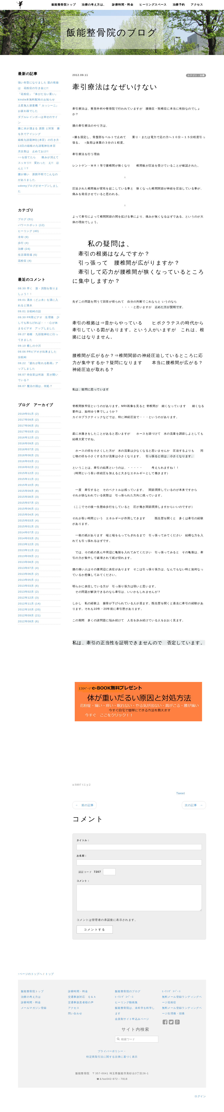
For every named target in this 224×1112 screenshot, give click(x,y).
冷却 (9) (23, 236)
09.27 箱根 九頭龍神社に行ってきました (38, 337)
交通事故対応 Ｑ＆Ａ (82, 996)
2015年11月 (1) (28, 479)
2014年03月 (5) (28, 538)
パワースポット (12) (31, 225)
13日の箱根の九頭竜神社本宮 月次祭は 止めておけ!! (38, 148)
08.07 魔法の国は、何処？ (35, 386)
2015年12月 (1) (28, 473)
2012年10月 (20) (29, 609)
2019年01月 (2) (28, 413)
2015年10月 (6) (28, 484)
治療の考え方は (31, 996)
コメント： (83, 880)
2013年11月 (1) (28, 550)
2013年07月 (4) (28, 567)
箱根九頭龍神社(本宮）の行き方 (38, 139)
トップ (49, 973)
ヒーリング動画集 (126, 1002)
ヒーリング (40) (28, 231)
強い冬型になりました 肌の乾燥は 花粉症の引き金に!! (38, 85)
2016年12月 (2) (28, 437)
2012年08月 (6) (28, 621)
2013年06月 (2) (28, 573)
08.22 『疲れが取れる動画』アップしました (38, 366)
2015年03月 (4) (28, 520)
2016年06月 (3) (28, 455)
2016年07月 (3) (28, 449)
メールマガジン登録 (34, 1007)
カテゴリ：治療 (196, 75)
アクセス (197, 4)
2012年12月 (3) (28, 597)
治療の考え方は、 (94, 4)
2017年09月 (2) (28, 419)
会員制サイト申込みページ (132, 1018)
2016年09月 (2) (28, 443)
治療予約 (179, 4)
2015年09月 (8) (28, 490)
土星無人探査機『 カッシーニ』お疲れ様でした (38, 108)
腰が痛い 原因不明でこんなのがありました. (38, 177)
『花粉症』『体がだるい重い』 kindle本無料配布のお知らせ (38, 97)
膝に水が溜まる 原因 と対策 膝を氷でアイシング (39, 131)
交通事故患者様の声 (81, 1002)
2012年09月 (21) (29, 615)
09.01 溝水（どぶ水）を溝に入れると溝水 (38, 302)
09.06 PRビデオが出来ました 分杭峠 (38, 354)
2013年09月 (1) (28, 556)
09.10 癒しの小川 (29, 345)
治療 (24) (24, 248)
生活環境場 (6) (27, 254)
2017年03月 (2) (28, 431)
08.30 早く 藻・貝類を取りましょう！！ (38, 291)
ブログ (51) (25, 219)
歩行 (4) (23, 242)
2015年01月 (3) (28, 526)
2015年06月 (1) (28, 508)
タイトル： (83, 840)
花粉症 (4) (24, 260)
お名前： (82, 855)
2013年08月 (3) (28, 562)
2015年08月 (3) (28, 496)
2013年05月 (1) (28, 579)
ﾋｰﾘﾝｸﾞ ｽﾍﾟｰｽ (124, 996)
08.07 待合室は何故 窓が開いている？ (38, 377)
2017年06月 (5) (28, 425)
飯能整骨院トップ (63, 4)
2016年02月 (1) (28, 467)
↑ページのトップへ (30, 973)
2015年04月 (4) (28, 514)
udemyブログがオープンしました (38, 188)
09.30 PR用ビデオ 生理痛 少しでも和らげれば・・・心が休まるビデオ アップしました (38, 323)
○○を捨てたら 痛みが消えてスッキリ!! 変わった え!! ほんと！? (38, 163)
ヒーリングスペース (153, 4)
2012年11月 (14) (29, 603)
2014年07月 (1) (28, 532)
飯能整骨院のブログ (128, 991)
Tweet (180, 793)
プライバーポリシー (110, 1051)
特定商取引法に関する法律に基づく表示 (112, 1056)
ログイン (200, 1096)
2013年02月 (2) (28, 591)
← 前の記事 (84, 805)
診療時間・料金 (122, 4)
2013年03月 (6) (28, 585)
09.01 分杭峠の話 (29, 311)
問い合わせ (75, 1013)
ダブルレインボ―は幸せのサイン (38, 119)
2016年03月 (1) (28, 461)
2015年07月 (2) (28, 502)
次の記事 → (194, 805)
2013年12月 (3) (28, 544)
